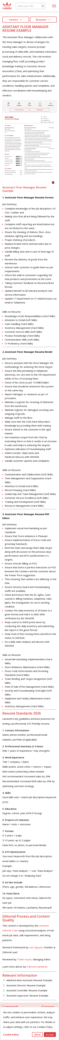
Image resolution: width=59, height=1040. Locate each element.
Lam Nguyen (36, 947)
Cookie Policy (11, 1034)
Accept (50, 1034)
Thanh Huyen (24, 959)
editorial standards (37, 966)
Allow (37, 1034)
